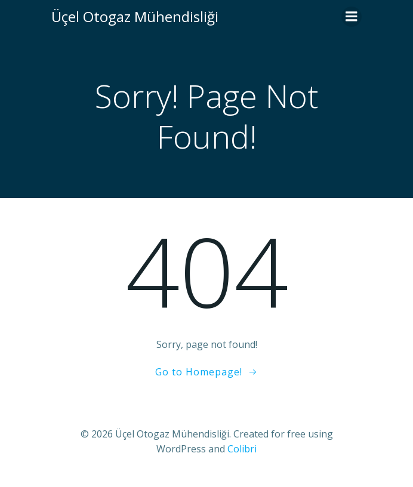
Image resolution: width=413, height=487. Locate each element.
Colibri (242, 448)
